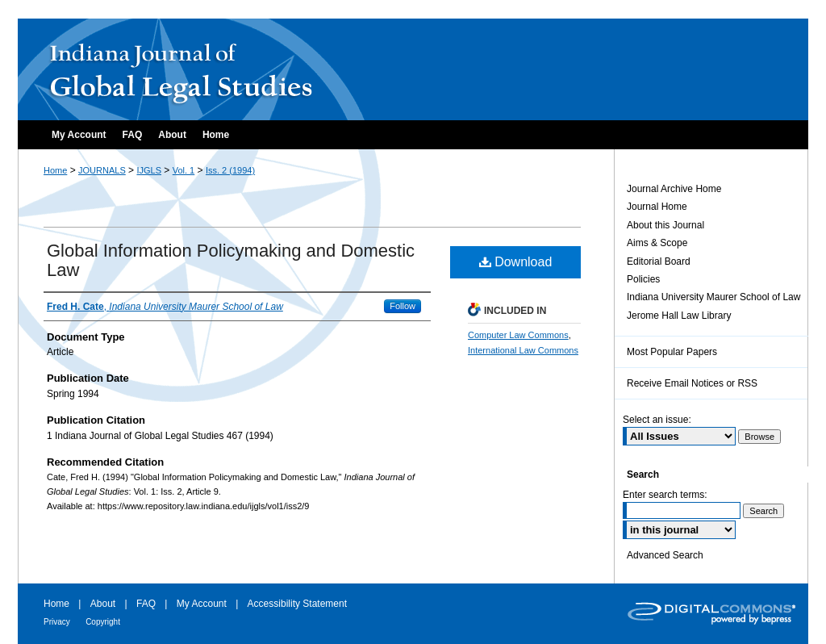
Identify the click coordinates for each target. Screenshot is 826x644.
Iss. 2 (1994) (230, 170)
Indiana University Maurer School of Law (713, 297)
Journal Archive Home (674, 188)
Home (55, 170)
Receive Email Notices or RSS (692, 383)
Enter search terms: (665, 494)
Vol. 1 (184, 170)
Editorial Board (658, 261)
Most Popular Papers (672, 352)
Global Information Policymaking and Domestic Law (231, 260)
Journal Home (657, 206)
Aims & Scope (657, 243)
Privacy (57, 621)
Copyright (103, 621)
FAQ (146, 603)
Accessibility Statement (297, 603)
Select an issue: (657, 419)
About (102, 603)
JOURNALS (102, 170)
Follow (402, 306)
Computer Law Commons (518, 335)
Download (516, 262)
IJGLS (148, 170)
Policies (643, 279)
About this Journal (665, 225)
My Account (202, 603)
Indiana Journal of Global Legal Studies (192, 69)
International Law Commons (523, 350)
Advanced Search (665, 555)
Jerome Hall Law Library (679, 315)
